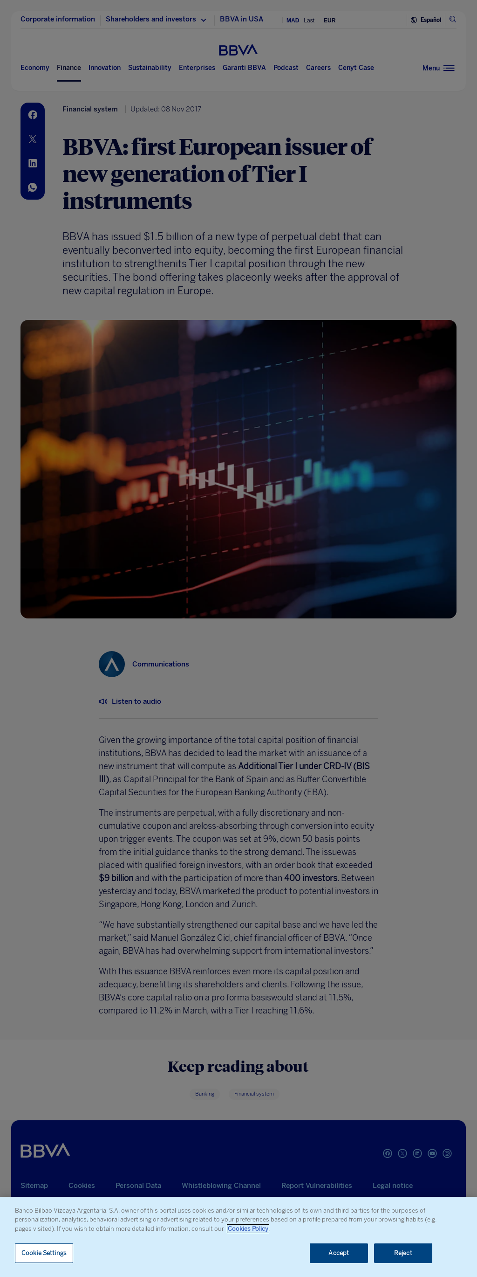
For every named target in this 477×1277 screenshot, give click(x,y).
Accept (338, 1252)
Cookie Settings (44, 1252)
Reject (403, 1252)
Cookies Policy (248, 1228)
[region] (238, 1237)
